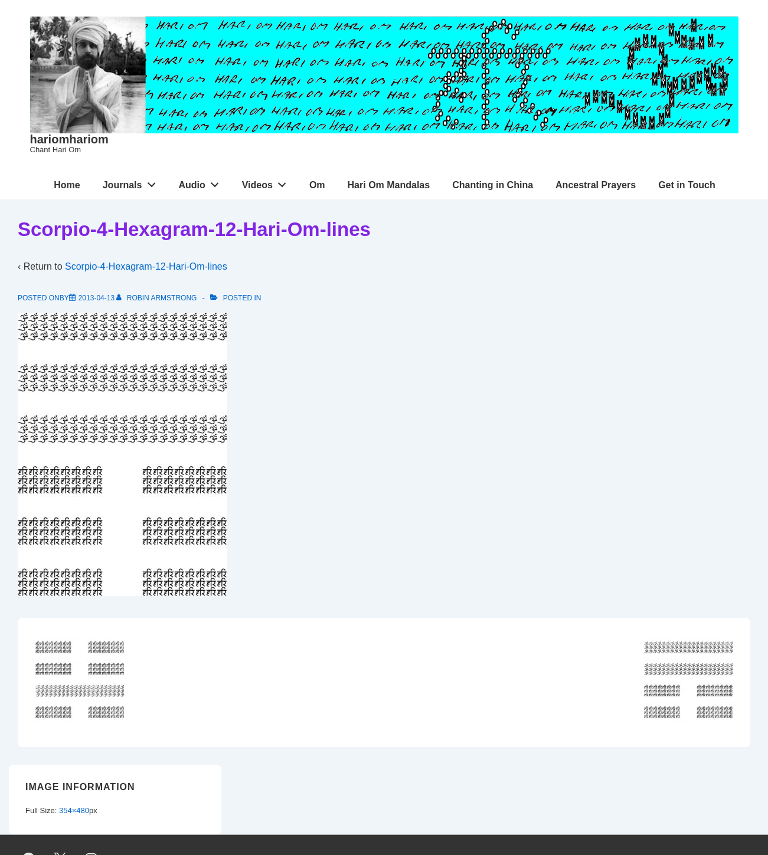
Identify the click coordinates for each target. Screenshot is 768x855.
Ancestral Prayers (595, 185)
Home (67, 185)
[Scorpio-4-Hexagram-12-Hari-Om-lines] (97, 298)
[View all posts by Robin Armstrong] (157, 298)
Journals (132, 182)
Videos (267, 182)
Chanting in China (492, 185)
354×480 (74, 810)
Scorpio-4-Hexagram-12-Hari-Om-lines (146, 266)
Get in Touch (686, 185)
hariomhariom (69, 139)
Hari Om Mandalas (389, 185)
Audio (201, 182)
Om (317, 185)
